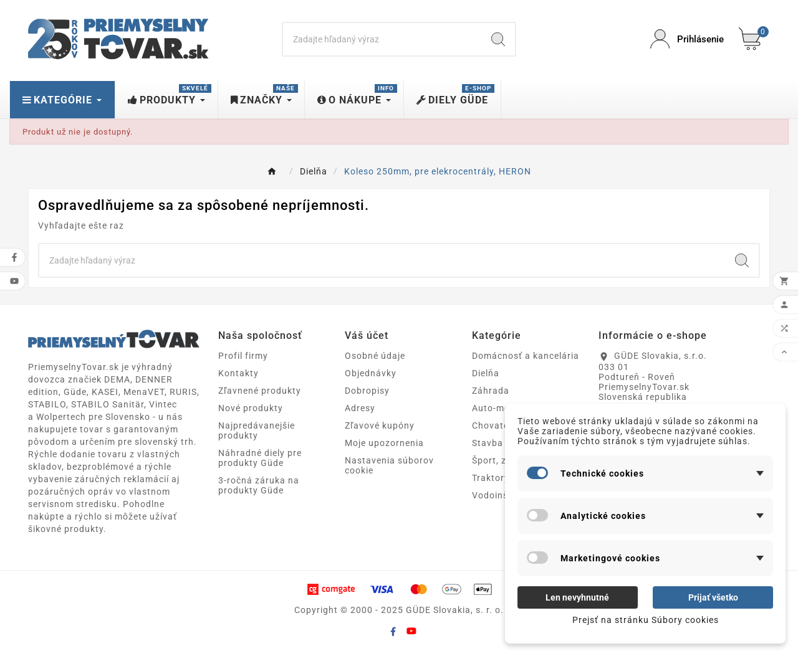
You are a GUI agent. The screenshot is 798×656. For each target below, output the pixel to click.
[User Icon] (687, 39)
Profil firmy (243, 356)
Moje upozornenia (384, 443)
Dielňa (485, 373)
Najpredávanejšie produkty (256, 430)
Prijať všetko (713, 597)
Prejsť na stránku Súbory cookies (645, 620)
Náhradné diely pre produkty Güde (260, 458)
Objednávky (371, 373)
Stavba (487, 443)
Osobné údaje (375, 356)
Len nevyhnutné (577, 597)
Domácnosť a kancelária (525, 356)
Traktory (490, 478)
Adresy (360, 408)
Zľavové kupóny (380, 425)
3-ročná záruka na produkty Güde (258, 485)
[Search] (382, 39)
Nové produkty (250, 408)
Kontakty (238, 373)
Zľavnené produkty (259, 391)
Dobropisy (367, 391)
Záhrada (490, 391)
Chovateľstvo (501, 425)
